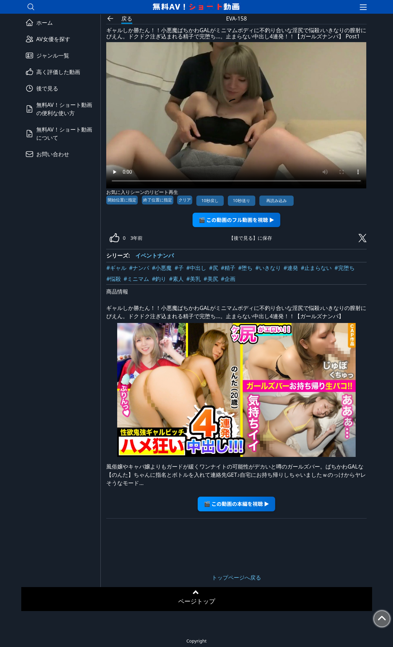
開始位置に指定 (122, 200)
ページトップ (196, 601)
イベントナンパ (154, 255)
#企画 (228, 278)
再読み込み (276, 200)
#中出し (196, 267)
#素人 (176, 278)
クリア (185, 200)
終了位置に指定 (157, 200)
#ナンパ (139, 267)
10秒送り (241, 200)
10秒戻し (210, 200)
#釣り (159, 278)
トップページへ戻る (236, 577)
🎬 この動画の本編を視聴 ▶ (236, 503)
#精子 (228, 267)
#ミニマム (136, 278)
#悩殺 (113, 278)
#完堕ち (344, 267)
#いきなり (268, 267)
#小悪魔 (162, 267)
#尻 (213, 267)
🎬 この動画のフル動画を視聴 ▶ (236, 219)
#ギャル (116, 267)
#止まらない (316, 267)
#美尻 (211, 278)
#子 (179, 267)
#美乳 (193, 278)
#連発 (291, 267)
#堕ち (245, 267)
